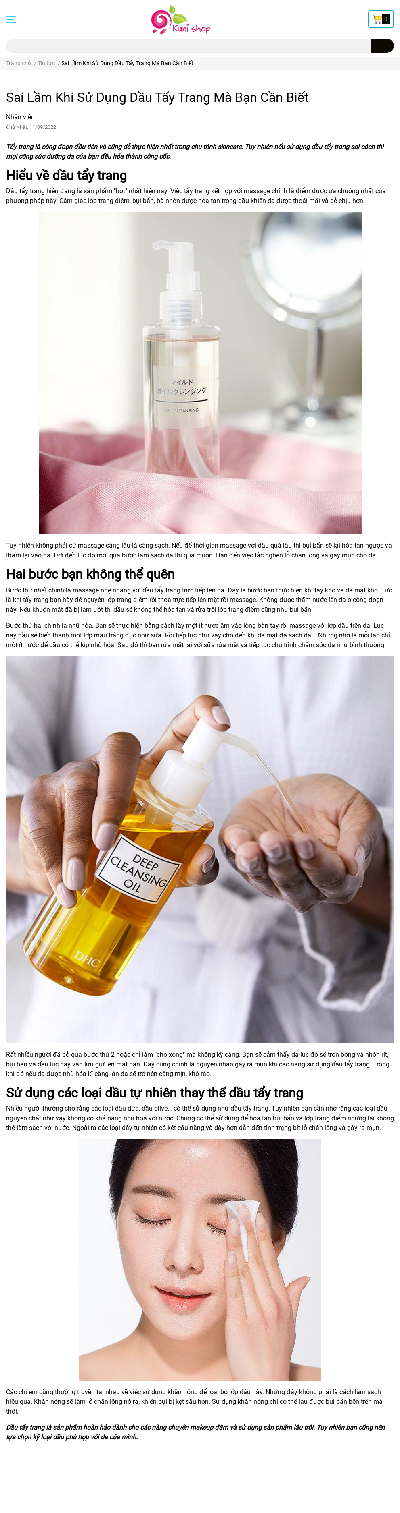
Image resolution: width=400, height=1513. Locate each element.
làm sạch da (155, 555)
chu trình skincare (216, 147)
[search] (382, 46)
